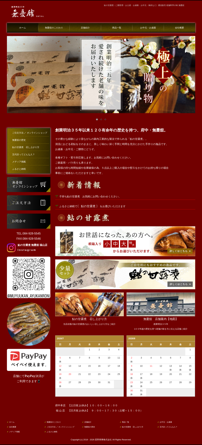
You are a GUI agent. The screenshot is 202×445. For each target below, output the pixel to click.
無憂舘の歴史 (19, 140)
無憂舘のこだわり (54, 28)
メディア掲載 (19, 162)
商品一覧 (116, 28)
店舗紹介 (85, 28)
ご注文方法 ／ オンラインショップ (29, 133)
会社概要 (179, 28)
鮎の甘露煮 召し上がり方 (25, 147)
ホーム (22, 28)
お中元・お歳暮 (148, 28)
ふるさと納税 (19, 169)
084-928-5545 (32, 233)
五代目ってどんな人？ (23, 154)
